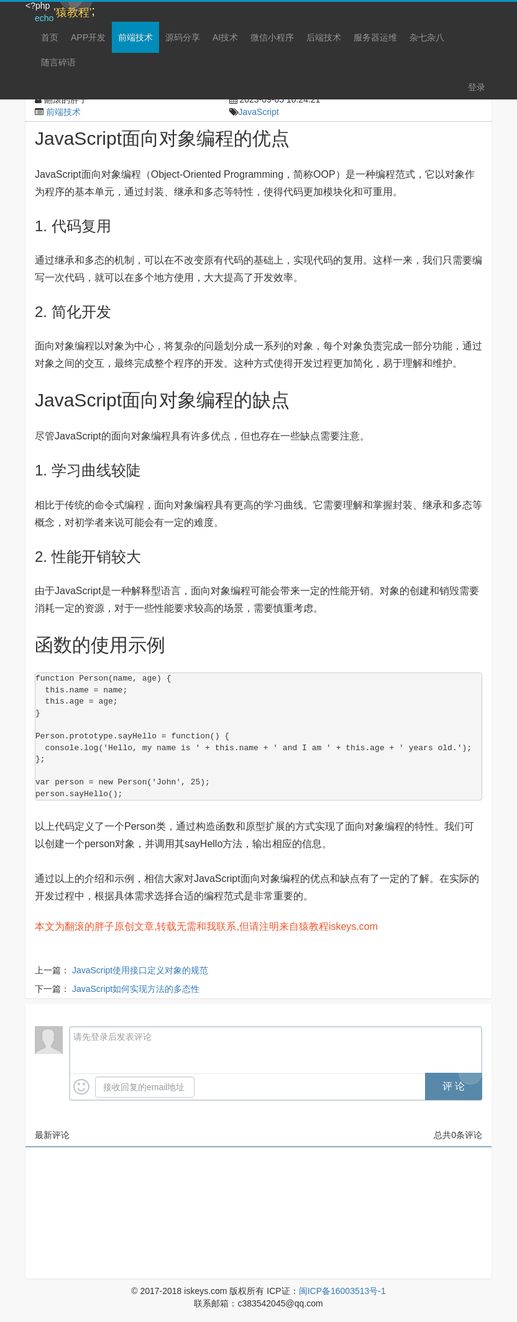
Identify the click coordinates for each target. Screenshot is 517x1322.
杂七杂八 (426, 37)
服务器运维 (375, 37)
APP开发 (88, 37)
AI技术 (225, 37)
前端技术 (135, 37)
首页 (49, 37)
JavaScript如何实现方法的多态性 (135, 989)
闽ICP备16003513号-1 (342, 1291)
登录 (476, 87)
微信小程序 (272, 37)
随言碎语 (58, 62)
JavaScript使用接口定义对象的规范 (140, 970)
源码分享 (182, 37)
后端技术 (323, 37)
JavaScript (259, 112)
